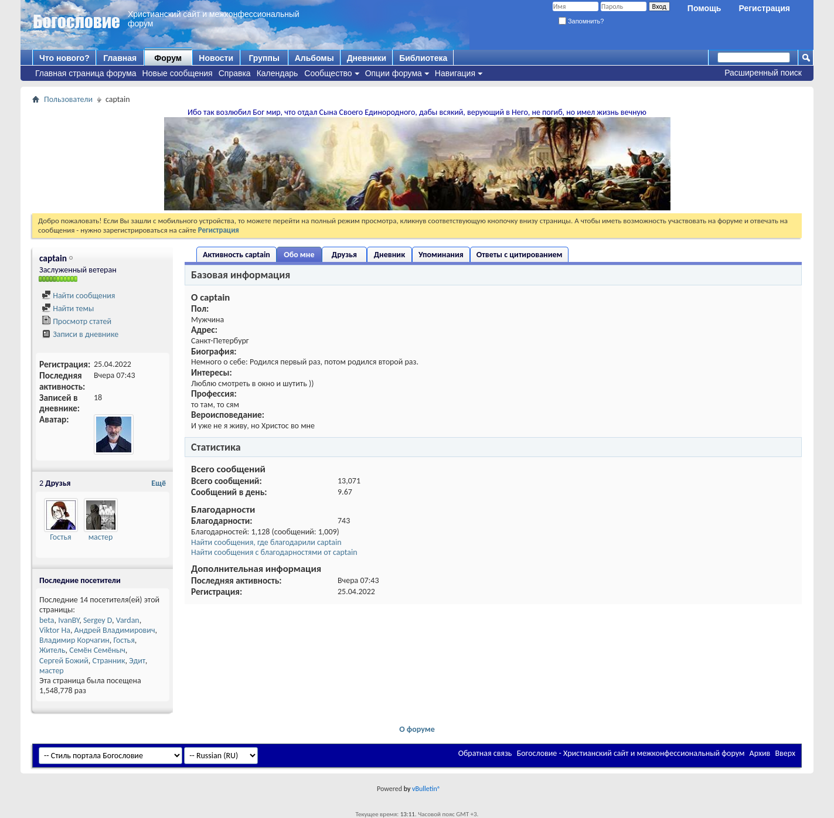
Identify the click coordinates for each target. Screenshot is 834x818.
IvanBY (68, 620)
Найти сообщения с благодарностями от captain (274, 552)
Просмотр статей (76, 321)
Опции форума (393, 73)
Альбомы (314, 58)
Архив (760, 753)
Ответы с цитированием (519, 255)
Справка (235, 73)
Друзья (344, 255)
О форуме (417, 729)
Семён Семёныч (97, 650)
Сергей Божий (63, 661)
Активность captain (236, 255)
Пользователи (68, 99)
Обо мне (299, 255)
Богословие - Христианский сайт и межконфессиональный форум (631, 753)
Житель (52, 650)
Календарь (277, 73)
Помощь (704, 8)
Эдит (137, 661)
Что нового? (64, 58)
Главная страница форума (86, 73)
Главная (120, 58)
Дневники (367, 58)
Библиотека (423, 58)
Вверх (785, 753)
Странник (108, 661)
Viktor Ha (54, 630)
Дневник (389, 255)
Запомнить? (581, 21)
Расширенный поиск (763, 72)
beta (46, 620)
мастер (100, 537)
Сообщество (328, 73)
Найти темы (68, 308)
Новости (216, 58)
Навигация (455, 73)
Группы (264, 58)
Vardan (127, 620)
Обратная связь (485, 753)
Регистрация (764, 8)
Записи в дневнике (80, 334)
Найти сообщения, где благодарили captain (266, 542)
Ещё (158, 483)
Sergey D (97, 620)
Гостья (60, 537)
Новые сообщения (177, 73)
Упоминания (441, 255)
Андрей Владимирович (114, 630)
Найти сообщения (78, 296)
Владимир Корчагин (74, 640)
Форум (168, 58)
